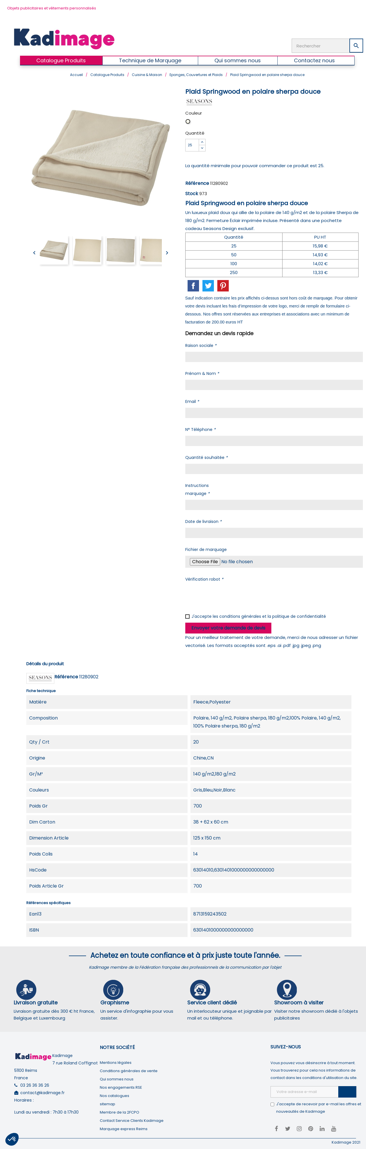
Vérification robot (204, 577)
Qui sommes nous (117, 1077)
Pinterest (223, 284)
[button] (12, 1139)
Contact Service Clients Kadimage (132, 1118)
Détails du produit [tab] (45, 662)
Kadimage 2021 (346, 1140)
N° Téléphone (200, 428)
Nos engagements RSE (121, 1085)
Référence (197, 181)
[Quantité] (192, 143)
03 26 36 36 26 (34, 1083)
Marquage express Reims (124, 1127)
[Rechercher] (327, 45)
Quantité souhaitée (206, 456)
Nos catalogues (114, 1093)
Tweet (208, 284)
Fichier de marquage (206, 548)
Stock (191, 192)
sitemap (107, 1102)
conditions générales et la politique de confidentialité (272, 615)
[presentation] (228, 595)
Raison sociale (200, 344)
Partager (193, 284)
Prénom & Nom (202, 372)
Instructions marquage (197, 488)
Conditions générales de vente (129, 1069)
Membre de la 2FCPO (119, 1110)
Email (192, 400)
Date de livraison (203, 520)
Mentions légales (116, 1060)
